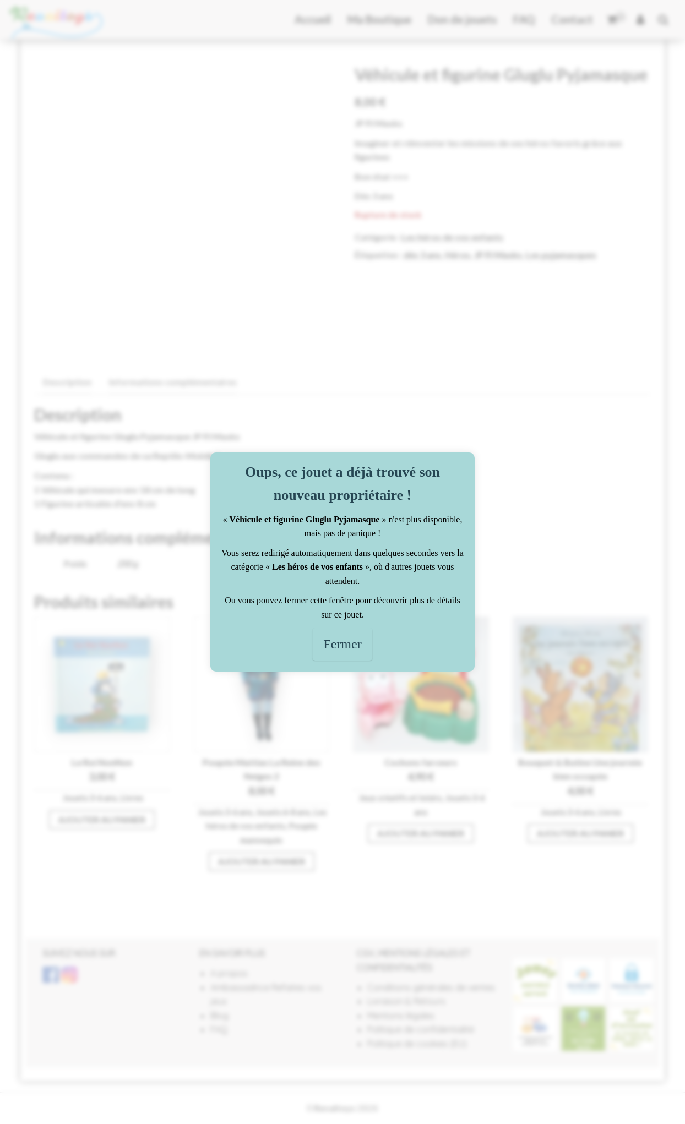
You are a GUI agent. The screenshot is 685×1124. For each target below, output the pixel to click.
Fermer (342, 644)
